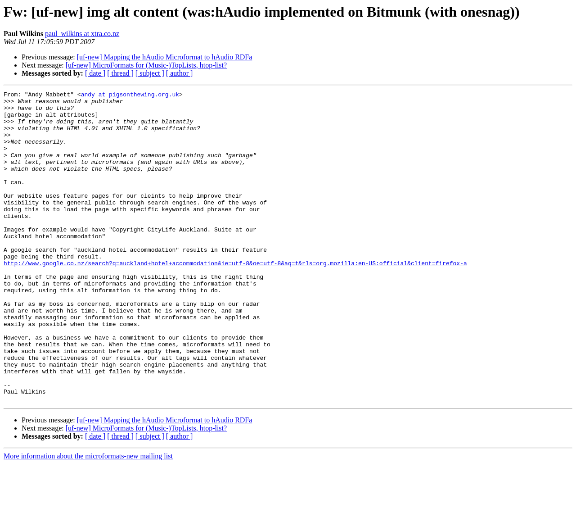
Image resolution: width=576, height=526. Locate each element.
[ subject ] (149, 73)
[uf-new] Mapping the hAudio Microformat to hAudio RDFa (164, 57)
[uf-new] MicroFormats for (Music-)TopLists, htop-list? (146, 65)
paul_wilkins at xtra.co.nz (82, 33)
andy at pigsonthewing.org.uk (130, 95)
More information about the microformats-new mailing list (88, 518)
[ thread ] (120, 73)
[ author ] (179, 73)
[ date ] (95, 73)
